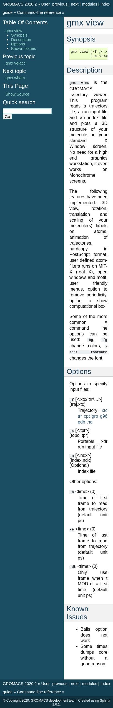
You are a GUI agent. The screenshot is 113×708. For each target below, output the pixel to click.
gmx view (14, 31)
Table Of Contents (25, 22)
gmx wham (15, 78)
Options (18, 44)
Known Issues (23, 48)
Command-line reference (39, 12)
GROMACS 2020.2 (20, 4)
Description (21, 39)
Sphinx (105, 700)
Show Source (17, 94)
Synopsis (19, 35)
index (105, 4)
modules (89, 4)
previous (59, 4)
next (74, 4)
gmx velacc (16, 63)
